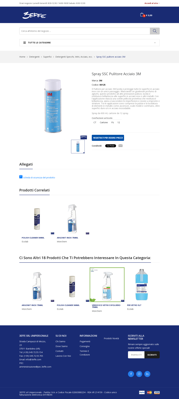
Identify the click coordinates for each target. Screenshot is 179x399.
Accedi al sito (152, 3)
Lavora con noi (63, 355)
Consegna (85, 346)
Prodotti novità (111, 338)
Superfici (47, 56)
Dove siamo (62, 346)
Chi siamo (60, 341)
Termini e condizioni (85, 353)
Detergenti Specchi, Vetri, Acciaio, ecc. (74, 56)
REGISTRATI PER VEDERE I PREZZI (108, 137)
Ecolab (25, 241)
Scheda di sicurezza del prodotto (37, 177)
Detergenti (34, 56)
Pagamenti (85, 341)
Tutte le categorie (37, 42)
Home (22, 56)
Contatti (59, 351)
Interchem (62, 241)
